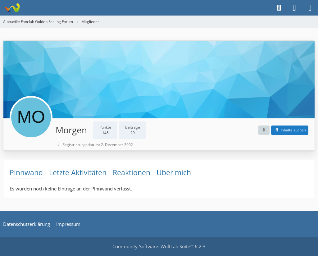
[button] (264, 130)
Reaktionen (131, 172)
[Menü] (310, 8)
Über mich (174, 172)
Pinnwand (26, 172)
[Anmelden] (294, 8)
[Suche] (279, 8)
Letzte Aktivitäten (78, 172)
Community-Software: (159, 246)
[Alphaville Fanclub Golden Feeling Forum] (11, 8)
